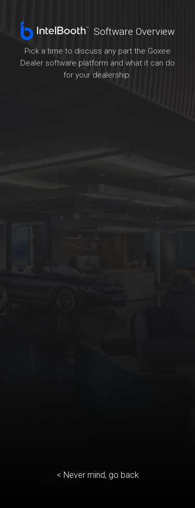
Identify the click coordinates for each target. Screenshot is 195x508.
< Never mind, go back (98, 475)
